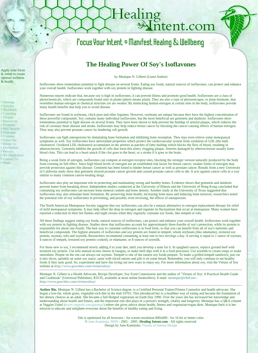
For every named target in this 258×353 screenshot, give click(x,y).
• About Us (8, 144)
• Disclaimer (9, 147)
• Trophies (8, 125)
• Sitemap (7, 102)
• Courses (7, 136)
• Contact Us (10, 159)
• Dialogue (8, 132)
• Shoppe (7, 117)
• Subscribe (9, 140)
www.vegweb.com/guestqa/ (84, 305)
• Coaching (8, 113)
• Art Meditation (12, 155)
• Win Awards (10, 129)
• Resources (9, 121)
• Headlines (9, 110)
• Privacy (7, 151)
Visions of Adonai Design (159, 325)
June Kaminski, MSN (103, 321)
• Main (5, 163)
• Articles (7, 106)
